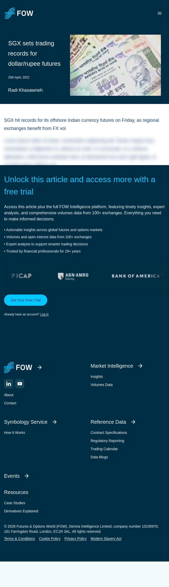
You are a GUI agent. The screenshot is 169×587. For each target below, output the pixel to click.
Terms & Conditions (19, 539)
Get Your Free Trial (26, 300)
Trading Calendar (104, 449)
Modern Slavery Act (106, 539)
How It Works (14, 433)
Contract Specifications (109, 433)
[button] (84, 306)
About (8, 395)
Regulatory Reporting (107, 441)
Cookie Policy (49, 539)
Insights (97, 377)
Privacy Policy (75, 539)
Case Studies (14, 503)
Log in (44, 314)
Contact (10, 403)
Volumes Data (102, 385)
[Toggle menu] (159, 13)
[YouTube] (19, 383)
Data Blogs (99, 457)
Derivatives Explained (21, 511)
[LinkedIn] (8, 383)
